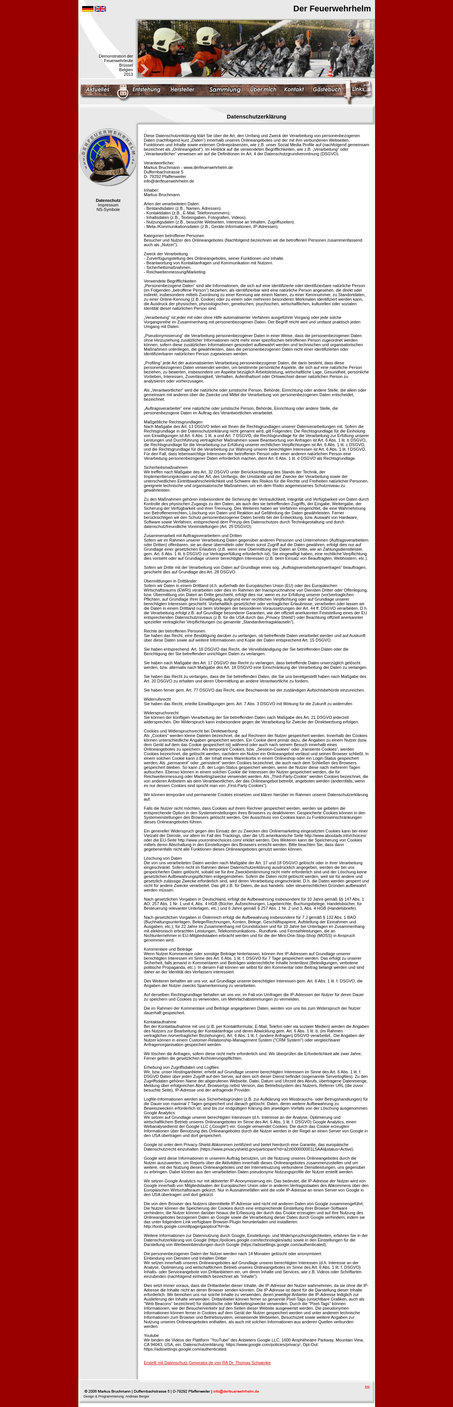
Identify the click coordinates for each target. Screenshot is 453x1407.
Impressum (108, 205)
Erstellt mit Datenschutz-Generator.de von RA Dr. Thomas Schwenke (207, 1362)
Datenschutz (108, 200)
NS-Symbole (108, 209)
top (367, 1386)
